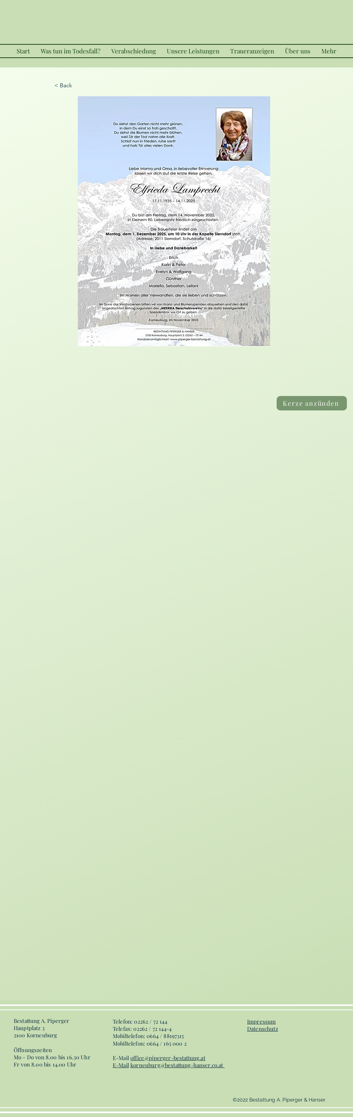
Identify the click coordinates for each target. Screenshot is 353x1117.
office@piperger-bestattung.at (167, 1057)
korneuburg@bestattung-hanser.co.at (176, 1065)
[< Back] (78, 85)
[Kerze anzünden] (312, 403)
